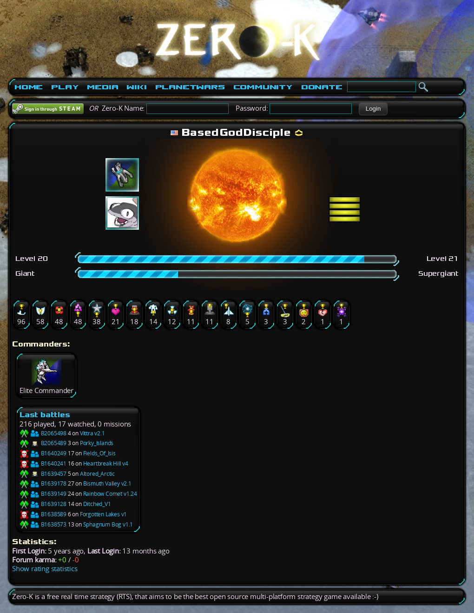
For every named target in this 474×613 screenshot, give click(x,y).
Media (102, 87)
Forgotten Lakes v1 (103, 514)
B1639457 (43, 474)
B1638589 (43, 514)
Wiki (136, 87)
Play (65, 87)
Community (263, 87)
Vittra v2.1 (92, 433)
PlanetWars (190, 87)
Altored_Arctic (97, 474)
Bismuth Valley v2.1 (107, 483)
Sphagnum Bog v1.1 (108, 524)
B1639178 (43, 483)
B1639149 (43, 494)
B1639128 (43, 504)
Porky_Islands (96, 443)
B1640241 (43, 463)
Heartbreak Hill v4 (105, 463)
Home (28, 87)
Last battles (45, 415)
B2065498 (43, 433)
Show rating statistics (45, 568)
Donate (321, 87)
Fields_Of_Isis (99, 453)
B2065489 (43, 443)
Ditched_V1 (97, 504)
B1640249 (43, 453)
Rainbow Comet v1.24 (110, 494)
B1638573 (43, 524)
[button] (373, 108)
